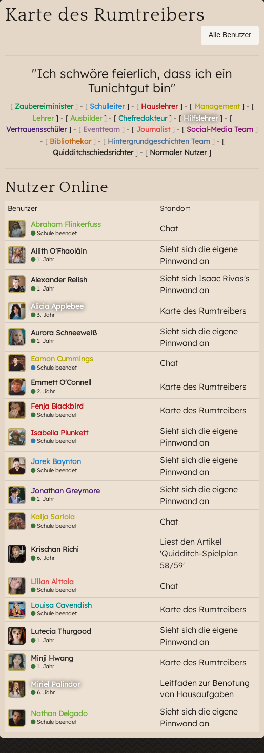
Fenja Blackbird (57, 406)
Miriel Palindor (55, 684)
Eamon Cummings (62, 358)
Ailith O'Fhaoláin (59, 251)
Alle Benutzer (230, 35)
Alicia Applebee (57, 306)
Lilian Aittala (52, 581)
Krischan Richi (55, 549)
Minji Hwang (52, 658)
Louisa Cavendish (61, 605)
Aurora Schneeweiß (64, 332)
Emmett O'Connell (61, 382)
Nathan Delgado (59, 713)
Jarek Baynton (56, 461)
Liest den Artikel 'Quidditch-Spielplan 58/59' (199, 553)
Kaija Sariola (53, 517)
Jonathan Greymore (65, 490)
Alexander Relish (59, 279)
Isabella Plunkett (59, 432)
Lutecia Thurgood (61, 631)
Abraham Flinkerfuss (66, 224)
